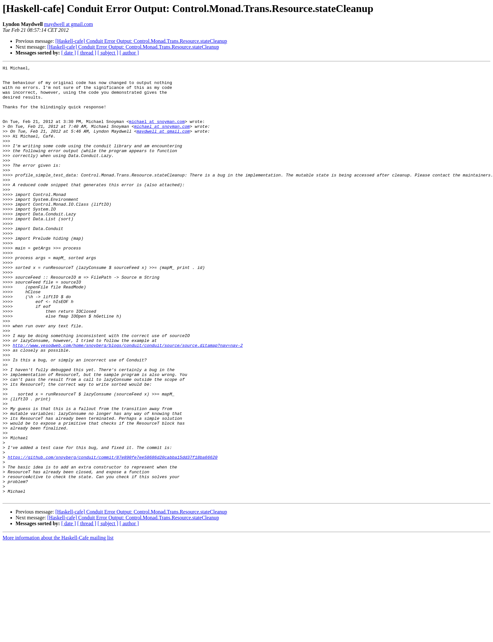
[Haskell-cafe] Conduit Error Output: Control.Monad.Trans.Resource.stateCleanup (141, 41)
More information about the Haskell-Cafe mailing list (58, 624)
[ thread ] (86, 52)
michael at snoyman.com (157, 133)
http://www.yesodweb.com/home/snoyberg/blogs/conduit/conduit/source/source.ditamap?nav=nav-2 (128, 402)
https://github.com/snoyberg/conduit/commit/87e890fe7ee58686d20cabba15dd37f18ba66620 (112, 536)
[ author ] (129, 52)
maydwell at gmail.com (68, 24)
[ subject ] (108, 52)
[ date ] (68, 52)
